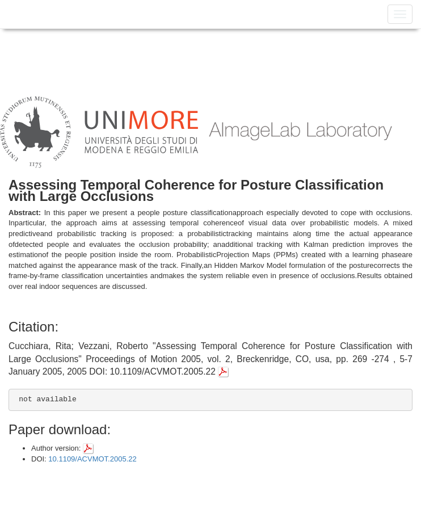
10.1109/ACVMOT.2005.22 (92, 459)
